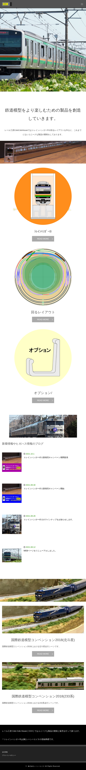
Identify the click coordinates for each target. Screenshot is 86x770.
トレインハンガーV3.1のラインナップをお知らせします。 (49, 519)
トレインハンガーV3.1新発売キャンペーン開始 (44, 488)
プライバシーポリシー (9, 755)
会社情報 (5, 752)
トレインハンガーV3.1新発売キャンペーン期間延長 (46, 457)
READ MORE (43, 239)
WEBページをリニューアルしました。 (40, 551)
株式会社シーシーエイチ (36, 766)
